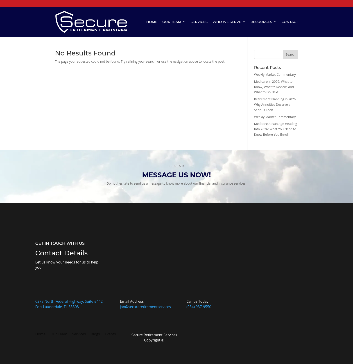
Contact (290, 22)
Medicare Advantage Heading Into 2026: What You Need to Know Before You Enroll (275, 129)
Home (151, 22)
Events (110, 334)
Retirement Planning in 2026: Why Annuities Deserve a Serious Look (275, 104)
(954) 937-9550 (198, 306)
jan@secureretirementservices (145, 306)
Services (199, 22)
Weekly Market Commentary (275, 74)
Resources (261, 22)
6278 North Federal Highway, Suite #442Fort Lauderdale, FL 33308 (69, 304)
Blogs (95, 334)
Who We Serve (227, 22)
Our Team (171, 22)
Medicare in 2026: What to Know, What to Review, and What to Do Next (274, 86)
